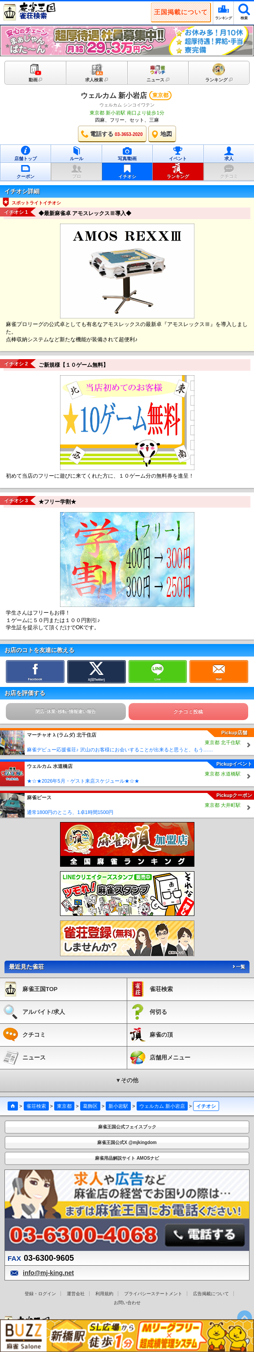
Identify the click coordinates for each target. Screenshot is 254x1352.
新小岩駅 (118, 1106)
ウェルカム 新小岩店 (114, 95)
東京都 (64, 1106)
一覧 (238, 966)
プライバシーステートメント (153, 1293)
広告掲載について (211, 1293)
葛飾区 (90, 1106)
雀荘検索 (36, 1106)
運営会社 (76, 1293)
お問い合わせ (127, 1302)
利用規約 (104, 1293)
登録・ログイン (40, 1293)
